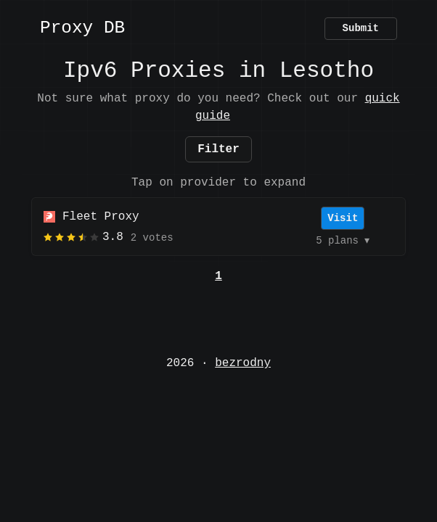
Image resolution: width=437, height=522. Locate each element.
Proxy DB (82, 28)
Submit (361, 29)
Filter (218, 149)
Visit (342, 218)
